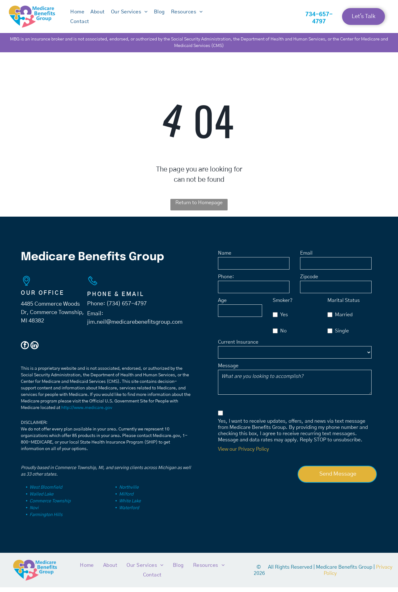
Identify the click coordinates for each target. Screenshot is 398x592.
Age (222, 304)
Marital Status (343, 304)
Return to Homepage (199, 207)
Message (228, 370)
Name (224, 257)
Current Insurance (238, 346)
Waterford (129, 512)
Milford (126, 499)
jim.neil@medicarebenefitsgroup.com (135, 327)
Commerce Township (50, 506)
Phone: (226, 281)
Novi (34, 512)
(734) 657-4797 (126, 308)
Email (306, 257)
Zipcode (309, 281)
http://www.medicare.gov (86, 412)
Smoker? (283, 304)
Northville (129, 492)
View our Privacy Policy (243, 453)
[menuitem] (77, 16)
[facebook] (25, 350)
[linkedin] (34, 350)
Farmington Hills (46, 519)
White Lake (130, 506)
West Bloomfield (46, 492)
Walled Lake (41, 499)
